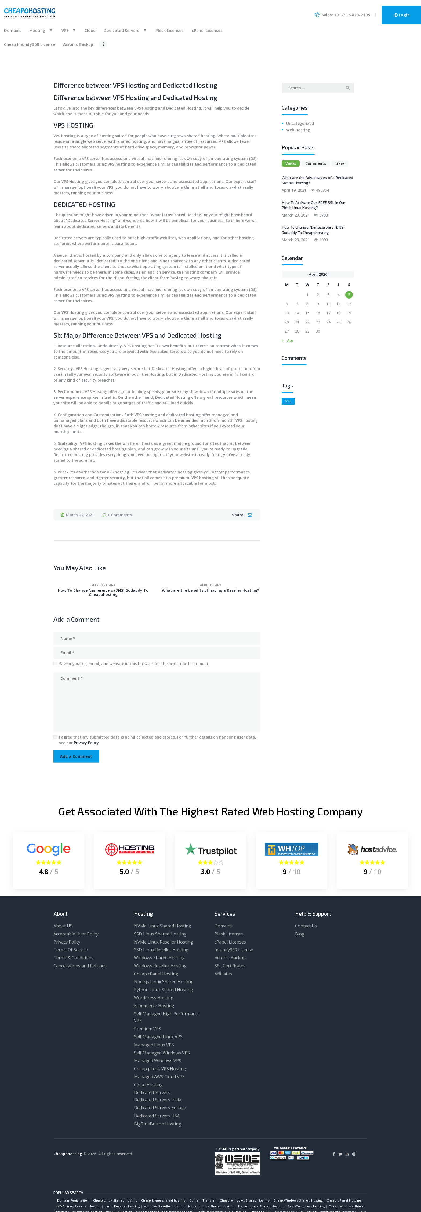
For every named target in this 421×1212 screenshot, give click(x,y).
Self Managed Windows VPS (162, 1025)
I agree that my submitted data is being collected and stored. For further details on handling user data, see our (157, 712)
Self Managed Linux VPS (158, 1009)
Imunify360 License (234, 923)
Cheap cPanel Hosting (156, 946)
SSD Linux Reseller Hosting (161, 923)
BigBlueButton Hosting (157, 1096)
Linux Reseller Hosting (122, 1179)
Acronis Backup (230, 930)
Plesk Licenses (229, 906)
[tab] (291, 136)
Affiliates (223, 946)
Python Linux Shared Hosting (163, 962)
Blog (299, 906)
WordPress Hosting (153, 970)
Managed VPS (260, 1185)
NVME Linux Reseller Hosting (78, 1179)
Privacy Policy (86, 715)
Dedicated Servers (152, 1065)
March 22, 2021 (80, 487)
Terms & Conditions (73, 930)
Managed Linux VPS (154, 1017)
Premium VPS (147, 1001)
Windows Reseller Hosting (160, 938)
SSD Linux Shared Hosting (160, 906)
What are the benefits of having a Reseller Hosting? (210, 563)
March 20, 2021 (296, 187)
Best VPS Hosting (119, 1185)
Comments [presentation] (315, 136)
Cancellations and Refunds (80, 938)
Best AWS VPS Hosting (97, 1190)
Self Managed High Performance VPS (165, 1185)
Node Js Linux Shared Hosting (211, 1179)
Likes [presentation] (339, 136)
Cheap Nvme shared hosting (163, 1173)
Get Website (221, 1196)
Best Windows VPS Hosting (295, 1185)
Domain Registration (73, 1173)
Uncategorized (300, 96)
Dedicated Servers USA (157, 1088)
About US (62, 898)
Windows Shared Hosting (159, 930)
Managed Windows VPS (157, 1033)
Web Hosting (298, 102)
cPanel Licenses (230, 915)
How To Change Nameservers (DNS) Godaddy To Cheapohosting (103, 565)
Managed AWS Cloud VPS (159, 1049)
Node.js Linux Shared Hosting (164, 954)
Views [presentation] (290, 136)
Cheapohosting (67, 1126)
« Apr (288, 313)
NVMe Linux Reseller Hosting (163, 915)
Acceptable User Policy (76, 906)
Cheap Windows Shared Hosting (244, 1173)
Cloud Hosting (148, 1057)
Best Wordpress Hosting (306, 1179)
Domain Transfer (202, 1173)
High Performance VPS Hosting (222, 1185)
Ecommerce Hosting (154, 978)
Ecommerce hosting (86, 1185)
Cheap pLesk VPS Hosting (160, 1041)
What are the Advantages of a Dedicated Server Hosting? (317, 153)
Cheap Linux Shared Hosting (115, 1173)
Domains (224, 898)
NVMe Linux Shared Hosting (162, 898)
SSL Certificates (230, 938)
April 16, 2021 (210, 557)
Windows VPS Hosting (337, 1185)
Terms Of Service (70, 923)
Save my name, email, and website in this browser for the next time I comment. (134, 636)
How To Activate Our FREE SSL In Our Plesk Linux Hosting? (314, 178)
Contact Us (306, 898)
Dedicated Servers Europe (160, 1080)
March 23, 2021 (103, 557)
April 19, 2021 (294, 163)
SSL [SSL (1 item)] (288, 373)
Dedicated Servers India (157, 1072)
